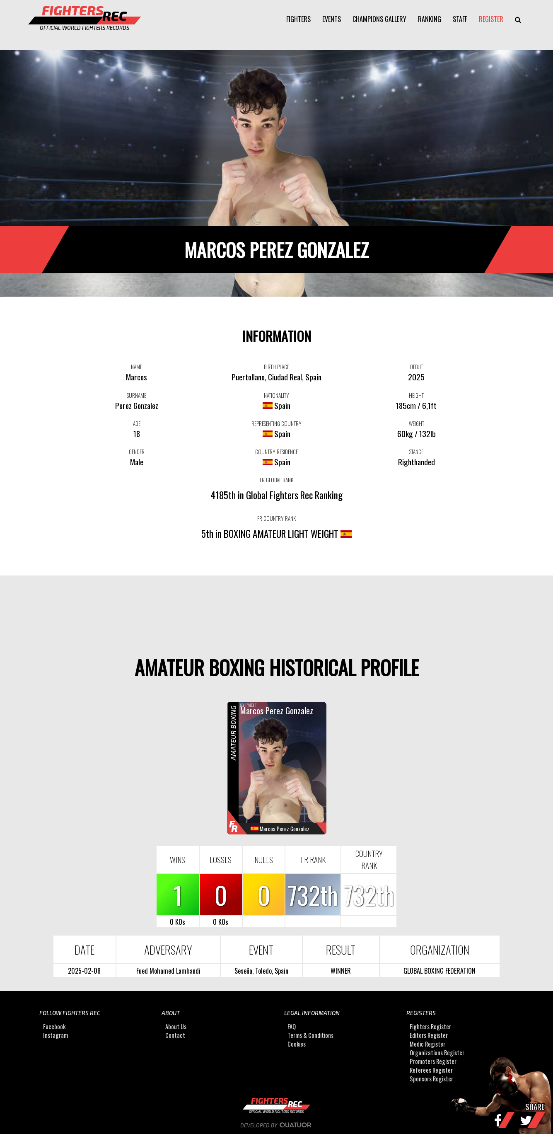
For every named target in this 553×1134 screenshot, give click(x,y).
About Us (175, 1026)
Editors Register (429, 1035)
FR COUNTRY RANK (276, 518)
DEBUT (416, 367)
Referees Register (431, 1070)
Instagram (55, 1035)
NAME (136, 367)
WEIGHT (416, 423)
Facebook (54, 1026)
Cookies (296, 1044)
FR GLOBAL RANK (276, 480)
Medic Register (427, 1044)
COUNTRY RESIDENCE (276, 451)
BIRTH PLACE (276, 367)
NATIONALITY (276, 395)
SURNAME (136, 395)
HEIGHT (416, 395)
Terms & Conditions (310, 1035)
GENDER (137, 451)
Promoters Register (433, 1061)
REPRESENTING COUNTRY (276, 423)
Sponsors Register (431, 1079)
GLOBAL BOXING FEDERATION (439, 971)
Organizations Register (437, 1053)
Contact (175, 1035)
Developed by (276, 1125)
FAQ (291, 1026)
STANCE (416, 451)
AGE (136, 423)
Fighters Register (430, 1026)
